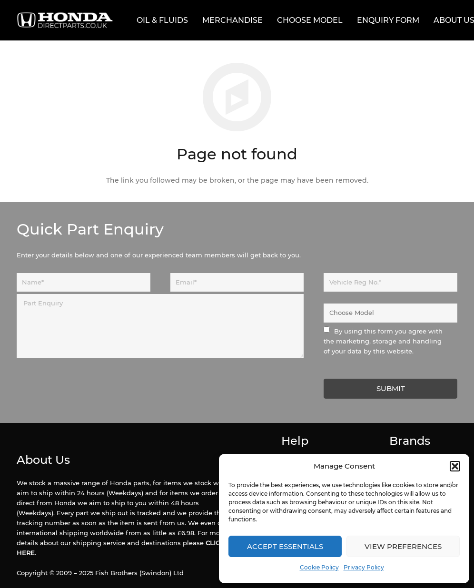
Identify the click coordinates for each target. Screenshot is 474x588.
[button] (455, 466)
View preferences (403, 546)
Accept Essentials (285, 546)
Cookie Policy (319, 567)
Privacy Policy (364, 567)
